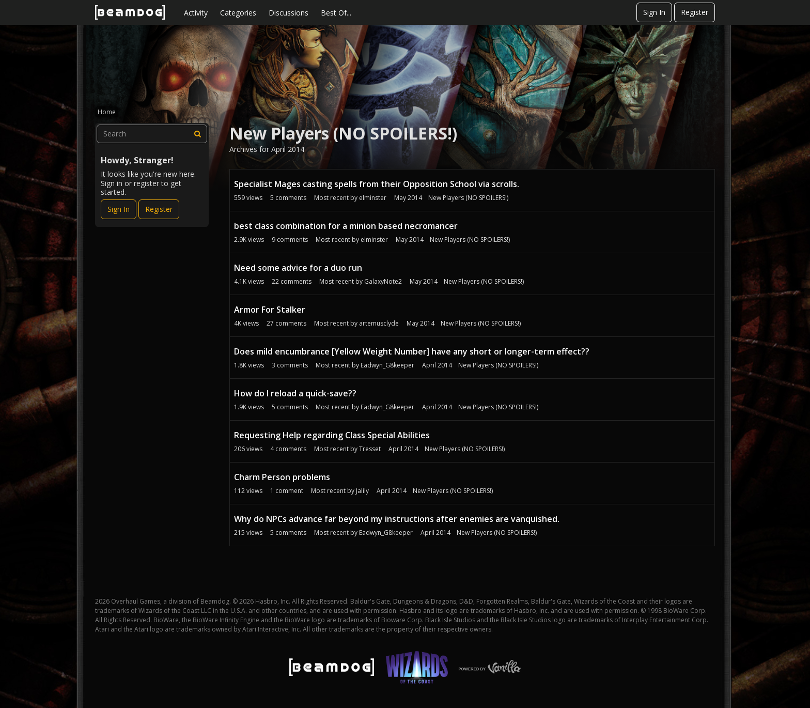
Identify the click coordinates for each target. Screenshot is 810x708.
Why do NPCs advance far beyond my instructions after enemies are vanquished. (396, 519)
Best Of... (336, 13)
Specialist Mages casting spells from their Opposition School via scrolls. (376, 184)
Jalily (362, 490)
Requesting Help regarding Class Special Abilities (332, 435)
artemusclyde (379, 323)
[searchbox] (152, 134)
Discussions (288, 13)
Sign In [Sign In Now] (118, 209)
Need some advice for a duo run (298, 267)
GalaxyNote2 (383, 281)
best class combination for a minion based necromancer (346, 226)
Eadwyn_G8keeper (387, 365)
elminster (372, 197)
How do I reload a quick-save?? (295, 393)
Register (694, 12)
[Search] (198, 134)
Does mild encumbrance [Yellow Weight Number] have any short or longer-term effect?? (411, 351)
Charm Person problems (282, 477)
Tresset (370, 448)
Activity (196, 13)
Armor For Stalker (269, 309)
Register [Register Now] (159, 209)
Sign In (654, 12)
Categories (238, 13)
